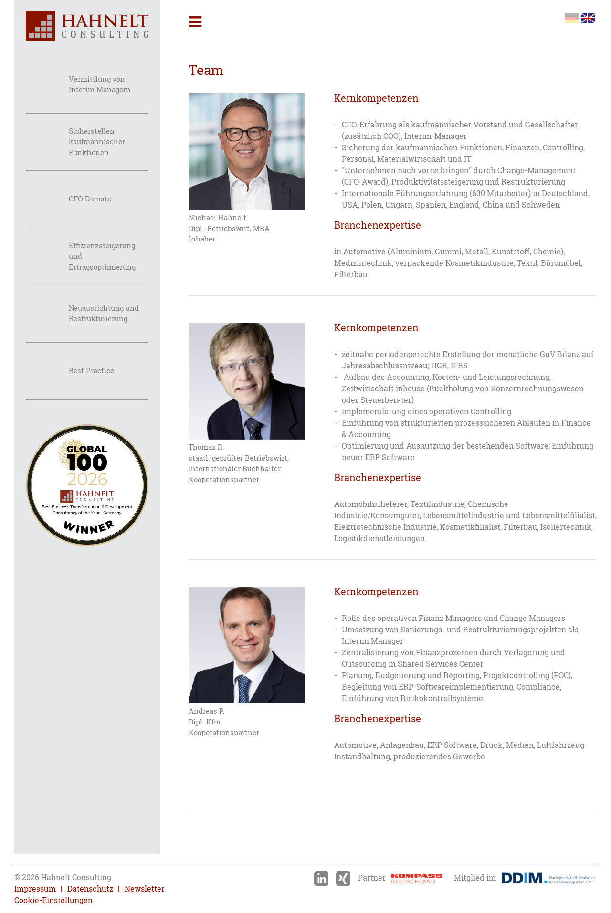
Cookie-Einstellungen (53, 900)
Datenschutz (90, 888)
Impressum (35, 888)
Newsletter (145, 888)
